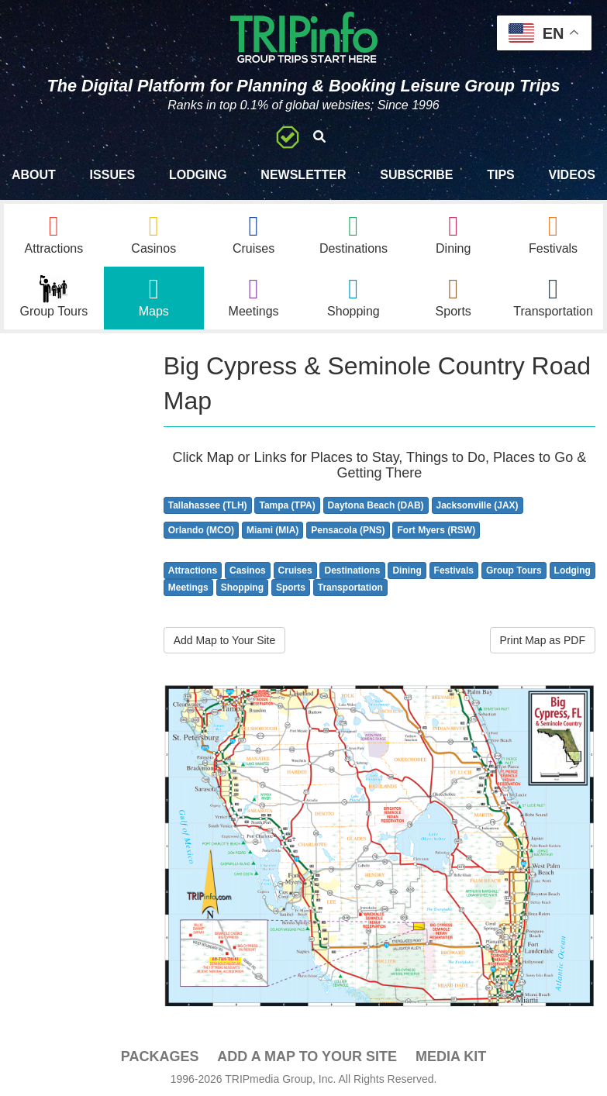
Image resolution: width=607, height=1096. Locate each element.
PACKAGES (160, 1056)
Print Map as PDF (542, 640)
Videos (571, 174)
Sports (290, 587)
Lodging (198, 174)
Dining (406, 570)
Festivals (454, 570)
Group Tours (514, 570)
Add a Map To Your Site (307, 1056)
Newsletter (303, 174)
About (34, 174)
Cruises (295, 570)
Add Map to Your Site (225, 640)
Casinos (247, 570)
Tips (501, 174)
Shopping (242, 587)
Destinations (352, 570)
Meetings (188, 587)
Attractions (192, 570)
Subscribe (416, 174)
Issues (113, 174)
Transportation (350, 587)
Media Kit (451, 1056)
